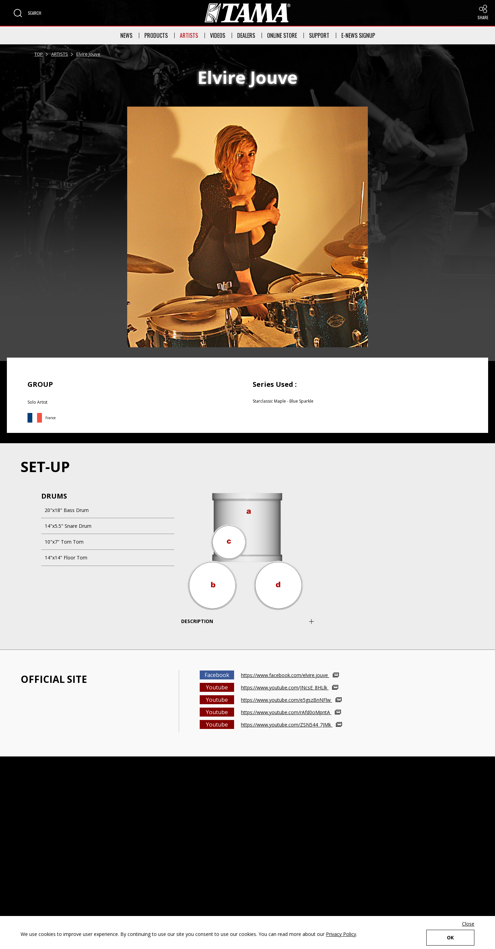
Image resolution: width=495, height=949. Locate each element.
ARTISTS (189, 35)
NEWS (126, 35)
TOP (38, 54)
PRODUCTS (156, 35)
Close (468, 923)
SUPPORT (319, 35)
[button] (27, 13)
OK (450, 937)
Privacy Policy (341, 934)
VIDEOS (217, 35)
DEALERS (246, 35)
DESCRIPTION (197, 621)
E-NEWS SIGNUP (358, 35)
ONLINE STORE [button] (282, 35)
